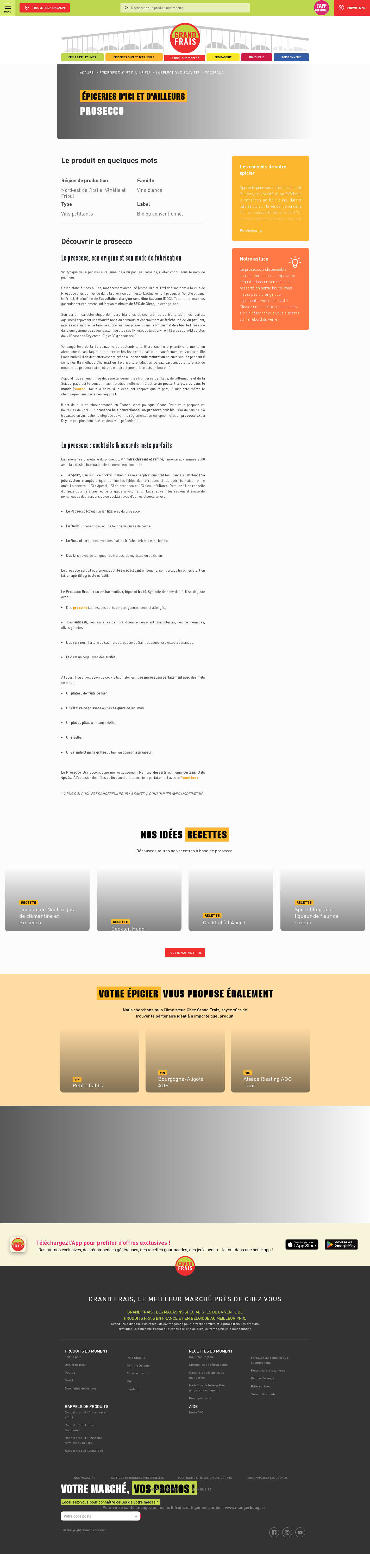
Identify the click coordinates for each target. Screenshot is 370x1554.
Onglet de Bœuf (76, 1364)
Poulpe (70, 1372)
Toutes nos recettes (185, 953)
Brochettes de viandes (81, 1388)
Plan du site (201, 1489)
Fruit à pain (73, 1357)
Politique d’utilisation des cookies (205, 1478)
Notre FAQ (196, 1412)
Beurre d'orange (262, 1378)
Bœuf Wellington (201, 1357)
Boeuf (69, 1380)
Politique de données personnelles (137, 1478)
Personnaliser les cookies (267, 1478)
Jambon (133, 1389)
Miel (130, 1381)
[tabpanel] (99, 1062)
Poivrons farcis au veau (268, 1370)
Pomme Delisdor (139, 1365)
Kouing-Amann (200, 1398)
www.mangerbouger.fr (246, 1507)
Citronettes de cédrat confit (208, 1364)
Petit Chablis (136, 1357)
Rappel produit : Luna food (84, 1450)
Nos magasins (84, 1478)
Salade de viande (263, 1394)
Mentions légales (164, 1489)
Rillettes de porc (138, 1373)
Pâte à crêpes (261, 1386)
